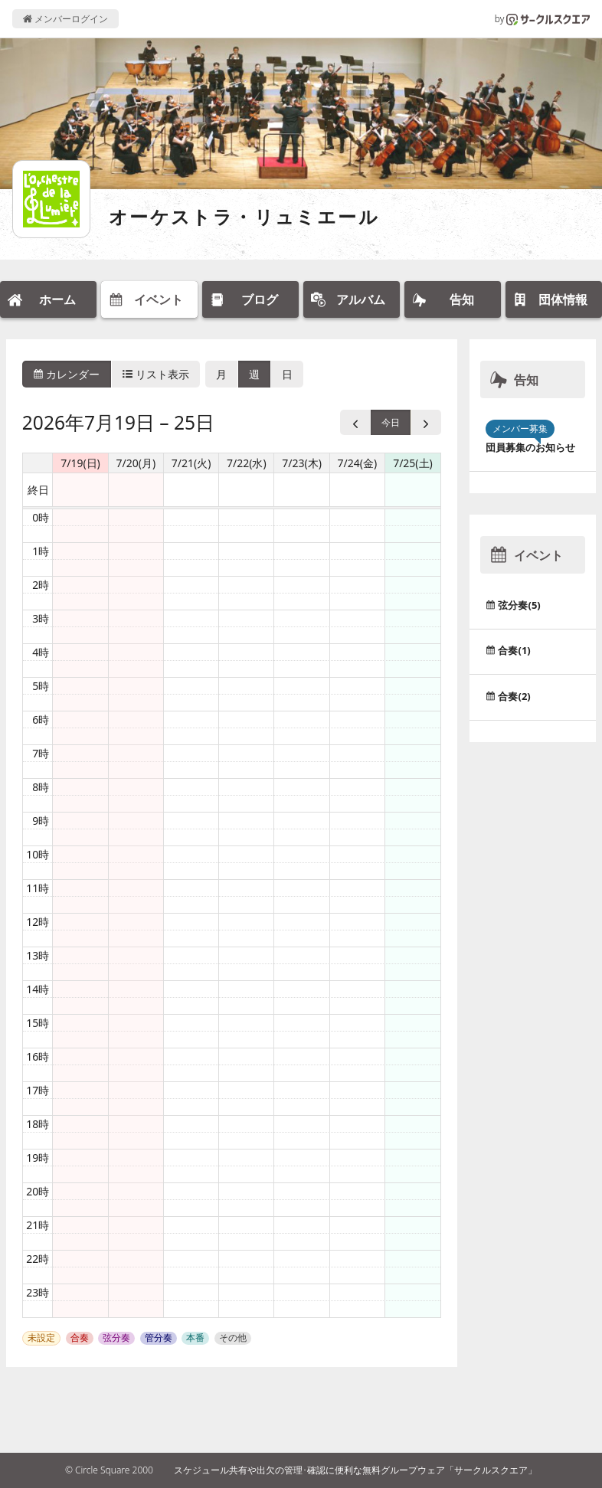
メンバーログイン (65, 18)
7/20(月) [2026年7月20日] (135, 463)
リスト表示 (156, 374)
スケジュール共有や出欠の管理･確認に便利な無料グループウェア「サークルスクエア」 (355, 1470)
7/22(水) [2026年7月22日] (247, 463)
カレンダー (66, 374)
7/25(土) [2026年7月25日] (413, 463)
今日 (390, 422)
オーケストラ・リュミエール (244, 216)
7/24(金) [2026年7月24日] (358, 463)
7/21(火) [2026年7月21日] (191, 463)
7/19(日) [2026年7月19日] (80, 463)
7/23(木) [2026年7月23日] (302, 463)
